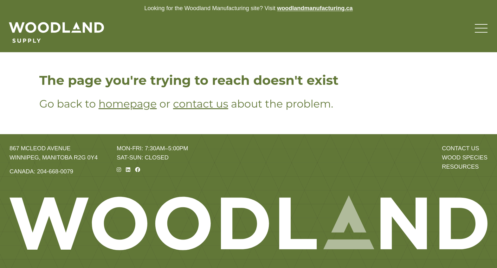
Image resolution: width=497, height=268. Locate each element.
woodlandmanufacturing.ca (315, 8)
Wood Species (464, 157)
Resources (460, 166)
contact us (200, 103)
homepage (128, 103)
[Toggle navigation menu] (481, 28)
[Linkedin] (128, 170)
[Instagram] (119, 170)
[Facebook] (137, 170)
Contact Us (460, 148)
